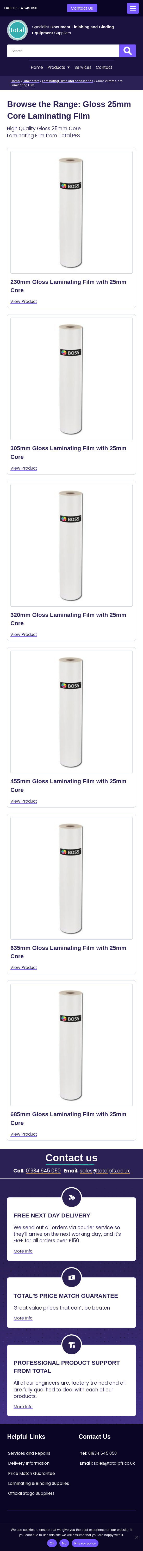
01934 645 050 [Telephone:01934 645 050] (25, 8)
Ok (52, 1543)
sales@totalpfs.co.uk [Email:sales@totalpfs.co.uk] (105, 1171)
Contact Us (82, 8)
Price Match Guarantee (31, 1473)
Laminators (31, 81)
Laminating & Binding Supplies (38, 1483)
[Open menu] (133, 8)
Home (37, 67)
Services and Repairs (29, 1453)
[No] (136, 1537)
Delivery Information (28, 1463)
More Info (23, 1251)
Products (58, 68)
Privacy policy (85, 1543)
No (64, 1543)
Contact (104, 67)
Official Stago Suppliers (31, 1493)
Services (82, 67)
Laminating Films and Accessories (67, 81)
